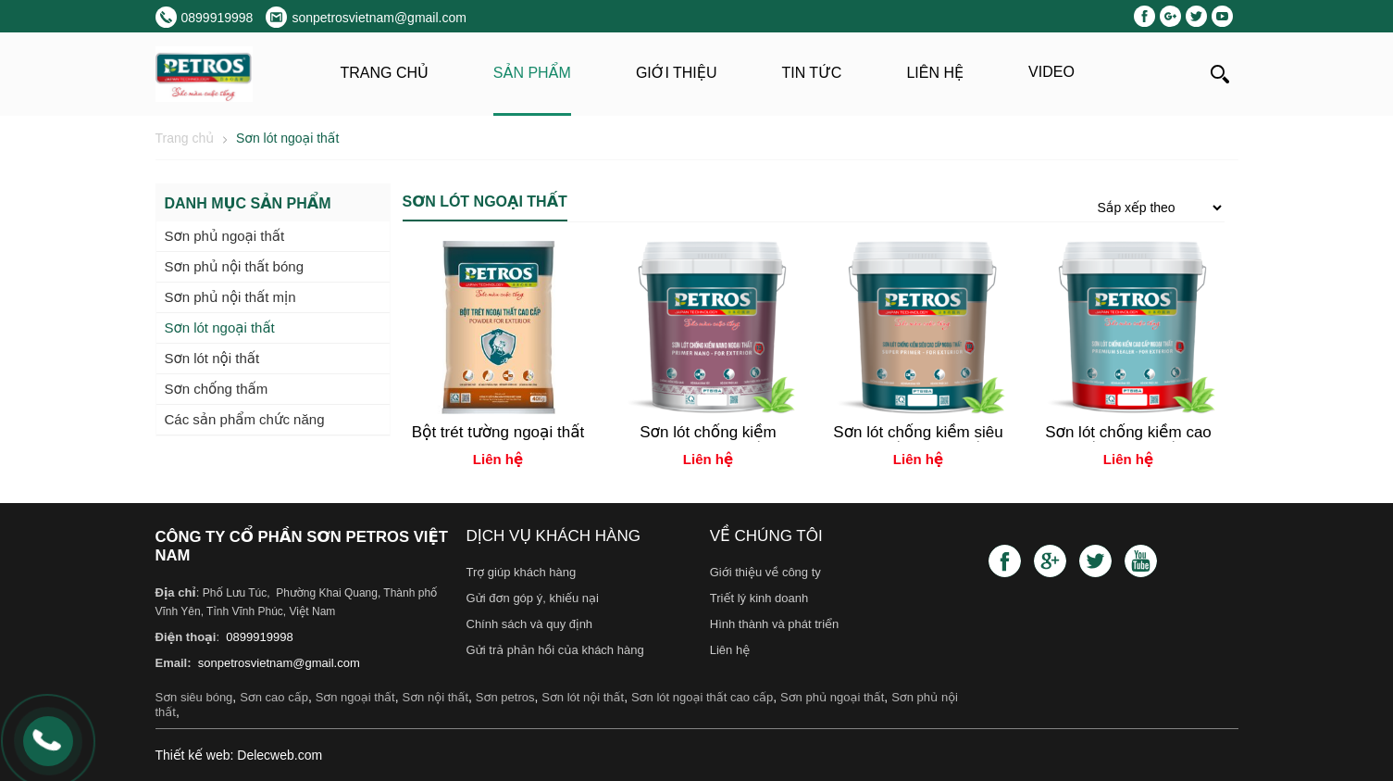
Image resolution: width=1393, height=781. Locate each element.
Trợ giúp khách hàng (521, 572)
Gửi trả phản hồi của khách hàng (555, 650)
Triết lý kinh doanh (759, 598)
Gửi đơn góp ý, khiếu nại (532, 598)
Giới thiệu (676, 73)
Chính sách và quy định (529, 624)
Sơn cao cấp (274, 697)
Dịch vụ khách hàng (553, 536)
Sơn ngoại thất (355, 697)
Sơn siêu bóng (194, 697)
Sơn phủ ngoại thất (832, 697)
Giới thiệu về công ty (765, 572)
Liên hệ (935, 73)
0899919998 (258, 637)
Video (1051, 72)
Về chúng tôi (766, 536)
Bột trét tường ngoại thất (498, 432)
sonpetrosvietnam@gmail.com (277, 663)
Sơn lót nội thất (582, 697)
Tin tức (811, 73)
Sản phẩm (532, 73)
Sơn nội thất (435, 697)
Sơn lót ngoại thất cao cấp (702, 697)
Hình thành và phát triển (775, 624)
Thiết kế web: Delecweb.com (239, 755)
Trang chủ (385, 73)
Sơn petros (505, 697)
